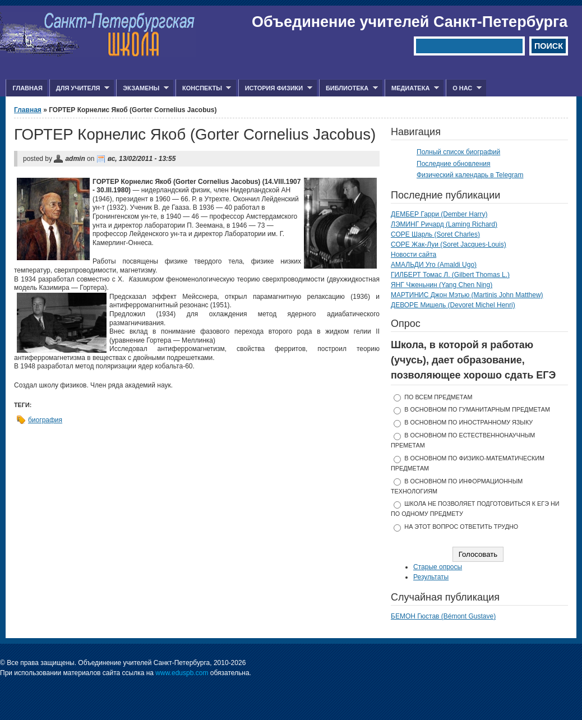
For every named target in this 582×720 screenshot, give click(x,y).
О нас (464, 88)
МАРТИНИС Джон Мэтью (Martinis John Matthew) (467, 295)
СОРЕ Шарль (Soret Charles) (435, 234)
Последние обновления (454, 164)
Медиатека (412, 88)
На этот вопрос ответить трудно (461, 526)
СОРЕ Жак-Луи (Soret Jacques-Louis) (448, 244)
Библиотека (348, 88)
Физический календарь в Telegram (470, 175)
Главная (27, 88)
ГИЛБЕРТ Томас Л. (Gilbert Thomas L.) (450, 275)
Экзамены (142, 88)
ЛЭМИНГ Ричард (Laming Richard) (444, 224)
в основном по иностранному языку (468, 422)
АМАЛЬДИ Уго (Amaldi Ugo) (434, 265)
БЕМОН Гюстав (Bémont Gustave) (443, 616)
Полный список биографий (458, 152)
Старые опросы (437, 567)
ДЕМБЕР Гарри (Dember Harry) (439, 214)
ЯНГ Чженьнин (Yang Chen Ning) (441, 285)
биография (45, 420)
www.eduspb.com (181, 673)
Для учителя (79, 88)
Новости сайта (413, 255)
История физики (275, 88)
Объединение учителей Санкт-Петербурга (409, 21)
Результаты (431, 577)
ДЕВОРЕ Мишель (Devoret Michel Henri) (453, 305)
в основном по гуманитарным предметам (477, 409)
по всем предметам (438, 397)
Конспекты (203, 88)
